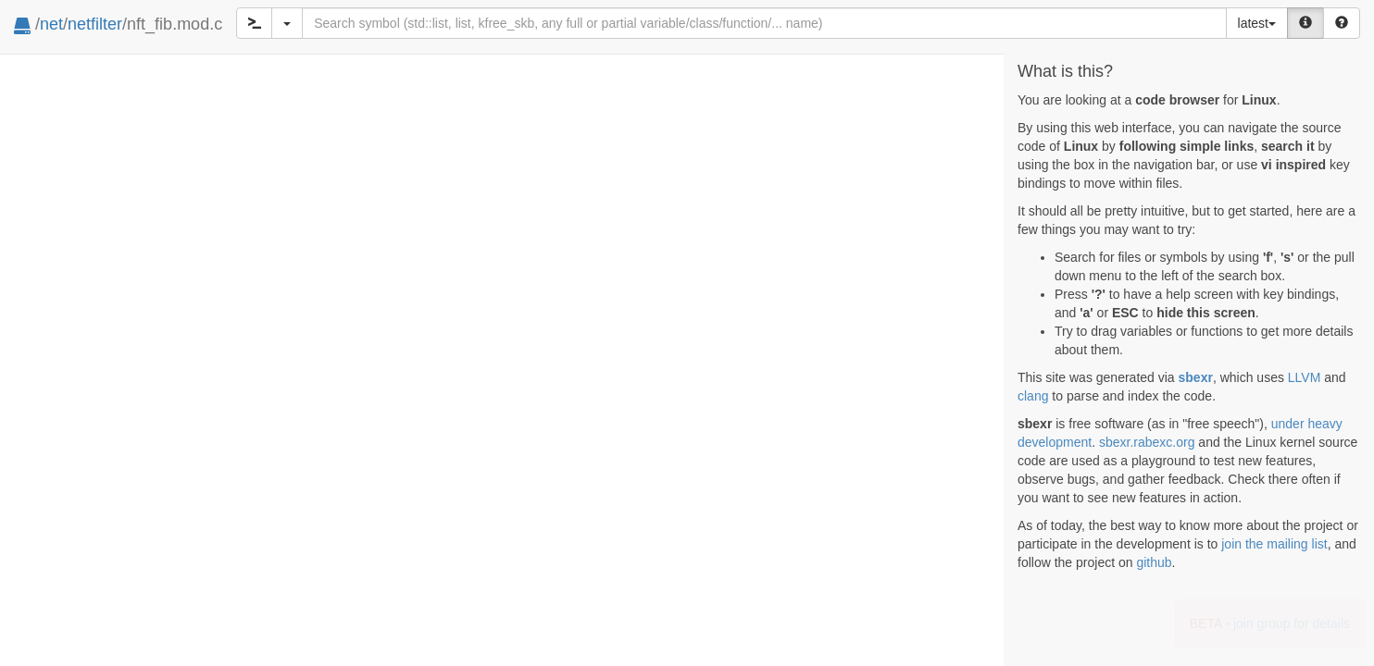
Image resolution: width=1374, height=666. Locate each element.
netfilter (95, 24)
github (1153, 562)
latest (1257, 23)
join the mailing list (1274, 543)
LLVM (1304, 377)
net (51, 24)
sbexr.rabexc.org (1147, 442)
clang (1033, 395)
